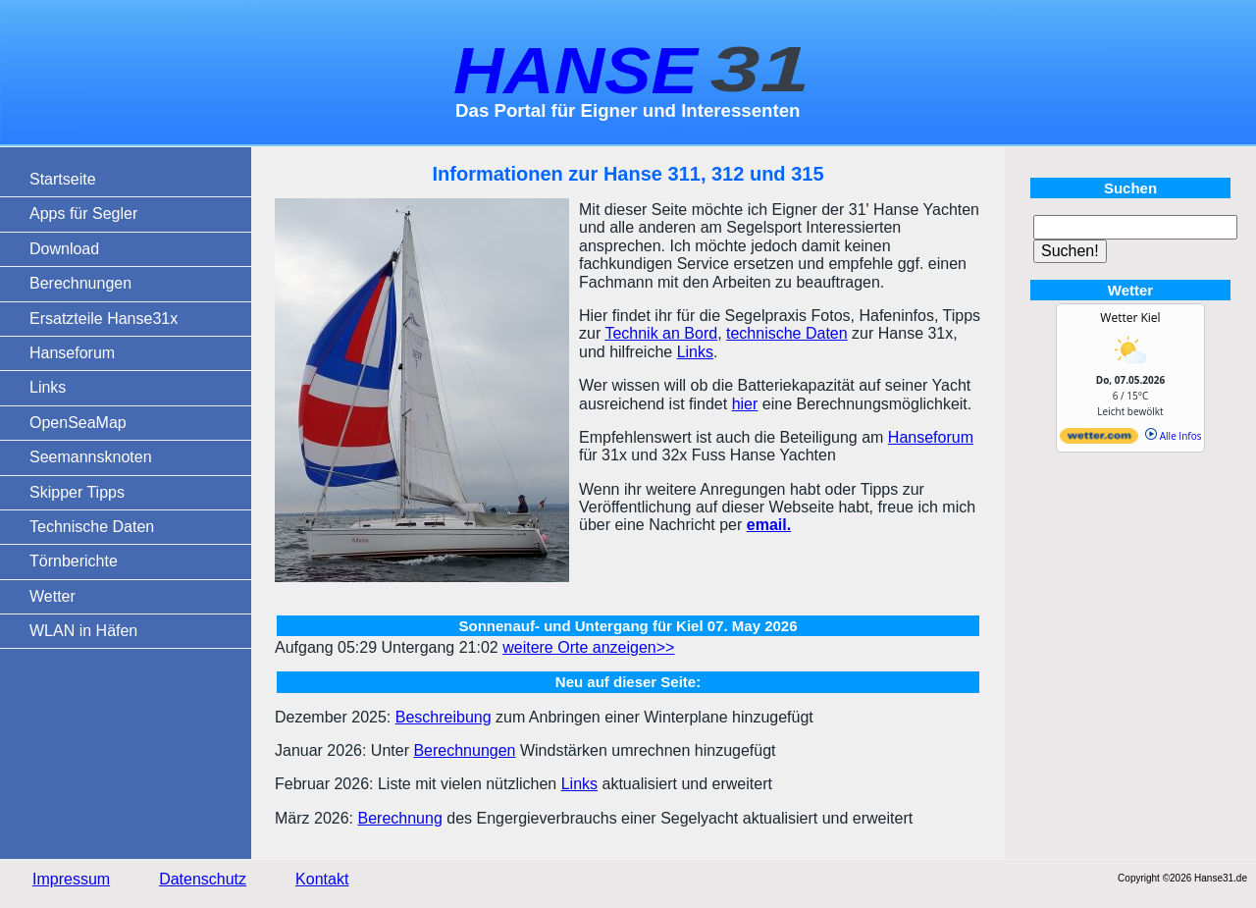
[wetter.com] (1099, 440)
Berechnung (399, 818)
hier (745, 404)
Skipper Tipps (77, 492)
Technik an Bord (660, 333)
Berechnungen (80, 283)
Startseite (62, 179)
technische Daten (787, 333)
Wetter (52, 596)
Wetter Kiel (1130, 317)
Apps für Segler (83, 213)
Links (47, 387)
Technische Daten (91, 526)
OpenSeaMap (78, 422)
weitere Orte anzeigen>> (588, 647)
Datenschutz (202, 879)
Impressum (71, 879)
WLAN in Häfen (83, 630)
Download (64, 248)
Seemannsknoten (90, 457)
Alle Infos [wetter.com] (1173, 436)
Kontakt (321, 879)
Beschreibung (443, 717)
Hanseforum (72, 353)
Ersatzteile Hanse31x (103, 318)
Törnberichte (73, 561)
